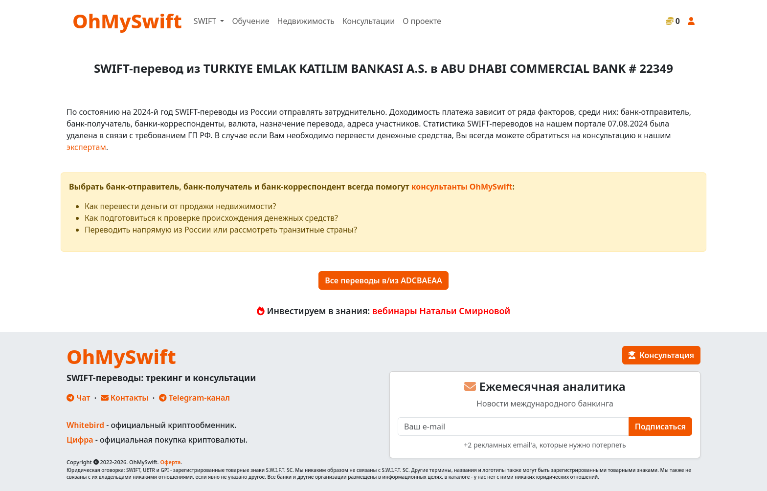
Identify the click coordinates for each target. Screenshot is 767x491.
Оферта (170, 462)
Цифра (80, 439)
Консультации (368, 21)
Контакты (125, 397)
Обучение (250, 21)
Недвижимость (306, 21)
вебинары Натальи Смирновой (441, 311)
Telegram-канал (194, 397)
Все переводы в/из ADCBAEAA (383, 280)
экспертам (86, 147)
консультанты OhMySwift (462, 186)
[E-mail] (513, 426)
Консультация (661, 355)
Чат (78, 397)
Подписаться (660, 426)
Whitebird (85, 425)
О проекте (422, 21)
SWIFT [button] (206, 21)
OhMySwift (127, 20)
